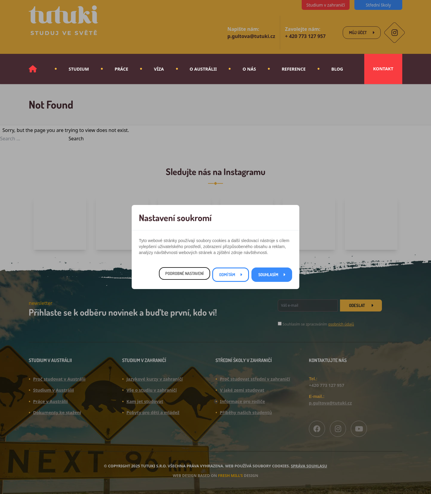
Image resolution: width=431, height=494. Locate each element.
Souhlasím (268, 274)
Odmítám (227, 274)
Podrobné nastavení (184, 273)
